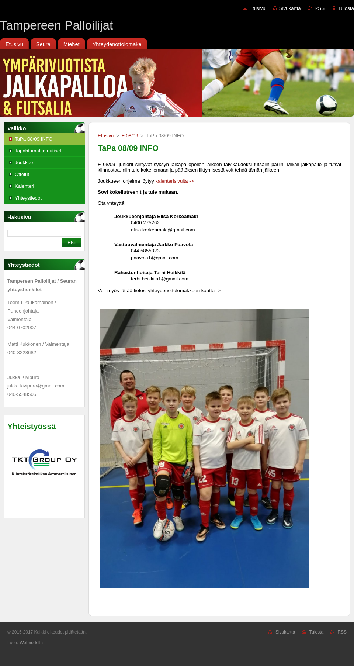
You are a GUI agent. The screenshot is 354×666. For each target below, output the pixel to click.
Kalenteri (24, 186)
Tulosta (346, 8)
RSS (319, 8)
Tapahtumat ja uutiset (38, 150)
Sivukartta (290, 8)
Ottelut (22, 174)
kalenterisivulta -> (174, 181)
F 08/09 (130, 135)
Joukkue (24, 162)
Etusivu (257, 8)
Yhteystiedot (28, 198)
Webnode (29, 642)
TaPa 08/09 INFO (34, 139)
